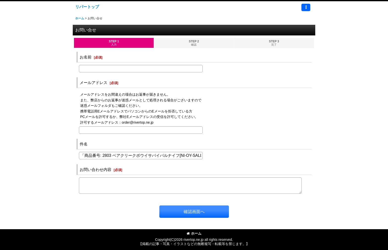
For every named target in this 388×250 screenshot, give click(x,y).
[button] (305, 7)
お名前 (86, 57)
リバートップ (87, 6)
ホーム (194, 233)
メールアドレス (93, 82)
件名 (84, 144)
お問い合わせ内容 (95, 169)
